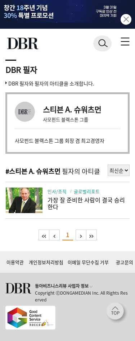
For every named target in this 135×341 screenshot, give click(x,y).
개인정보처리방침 (46, 262)
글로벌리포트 (87, 191)
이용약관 (15, 262)
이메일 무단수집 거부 (88, 262)
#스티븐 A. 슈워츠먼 (32, 171)
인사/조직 (57, 191)
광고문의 (124, 262)
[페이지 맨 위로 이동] (117, 313)
